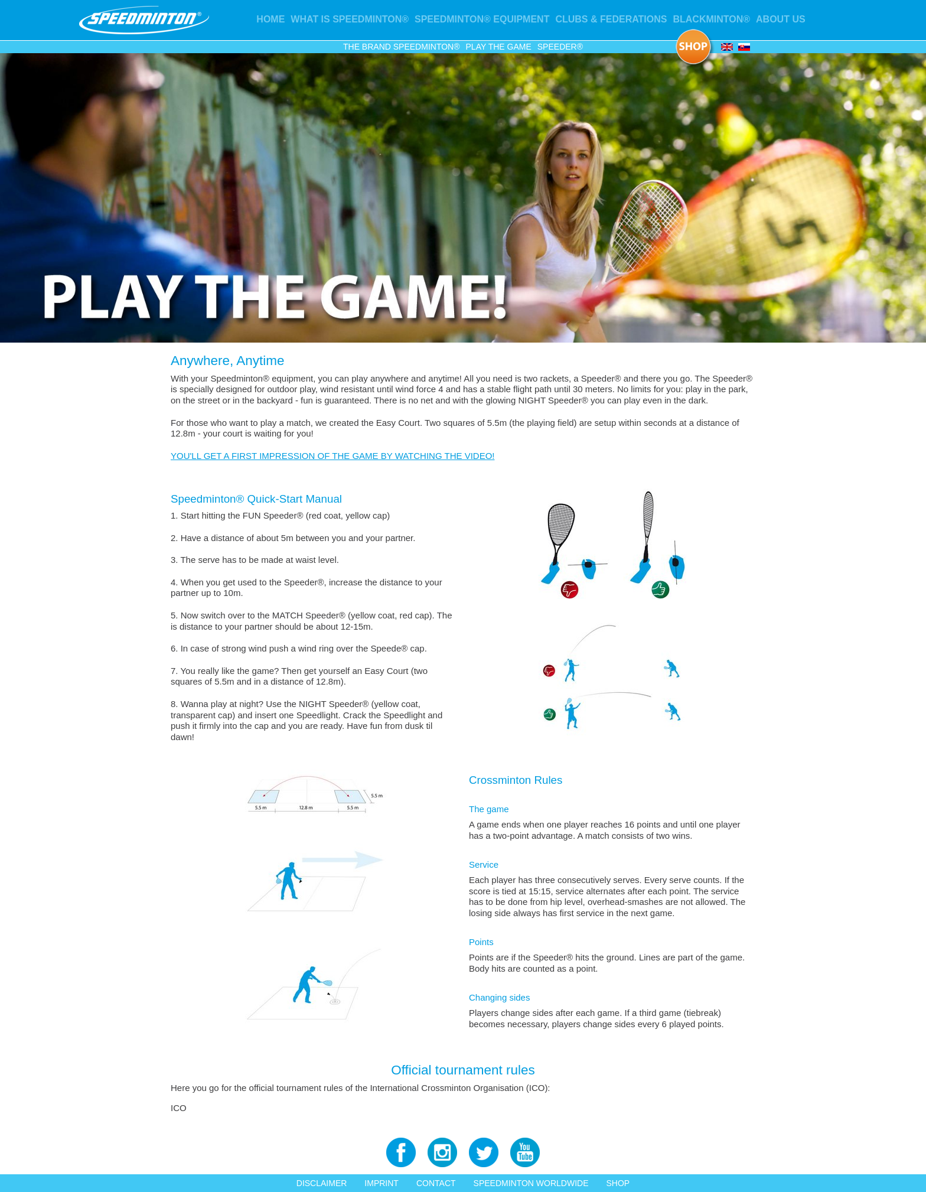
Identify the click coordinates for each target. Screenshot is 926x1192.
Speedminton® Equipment (482, 19)
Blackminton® (711, 19)
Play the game (499, 46)
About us (781, 19)
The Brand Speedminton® (401, 46)
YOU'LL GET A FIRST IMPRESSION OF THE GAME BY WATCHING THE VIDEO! (333, 456)
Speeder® (560, 46)
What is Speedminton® (350, 19)
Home (270, 19)
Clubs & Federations (611, 19)
